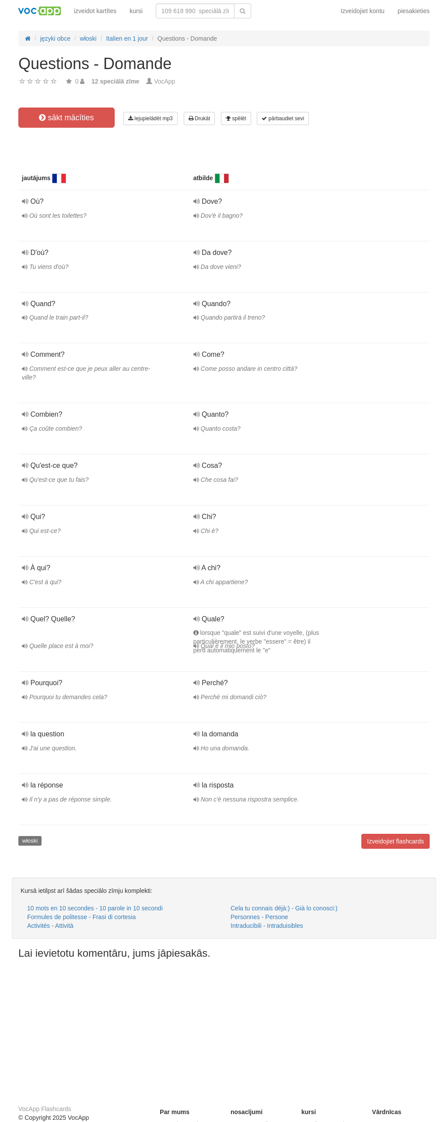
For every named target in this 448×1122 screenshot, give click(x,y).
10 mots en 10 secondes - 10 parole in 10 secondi (95, 908)
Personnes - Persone (259, 916)
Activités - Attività (50, 925)
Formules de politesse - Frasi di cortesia (81, 916)
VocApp (164, 81)
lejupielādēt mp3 (150, 118)
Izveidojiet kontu (362, 10)
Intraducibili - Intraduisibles (267, 925)
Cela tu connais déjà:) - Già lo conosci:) (284, 908)
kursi (136, 10)
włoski (30, 840)
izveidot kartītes (95, 10)
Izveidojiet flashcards (395, 841)
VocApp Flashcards (44, 1108)
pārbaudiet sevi (283, 118)
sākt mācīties (66, 117)
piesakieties (414, 10)
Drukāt (199, 118)
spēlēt (236, 118)
